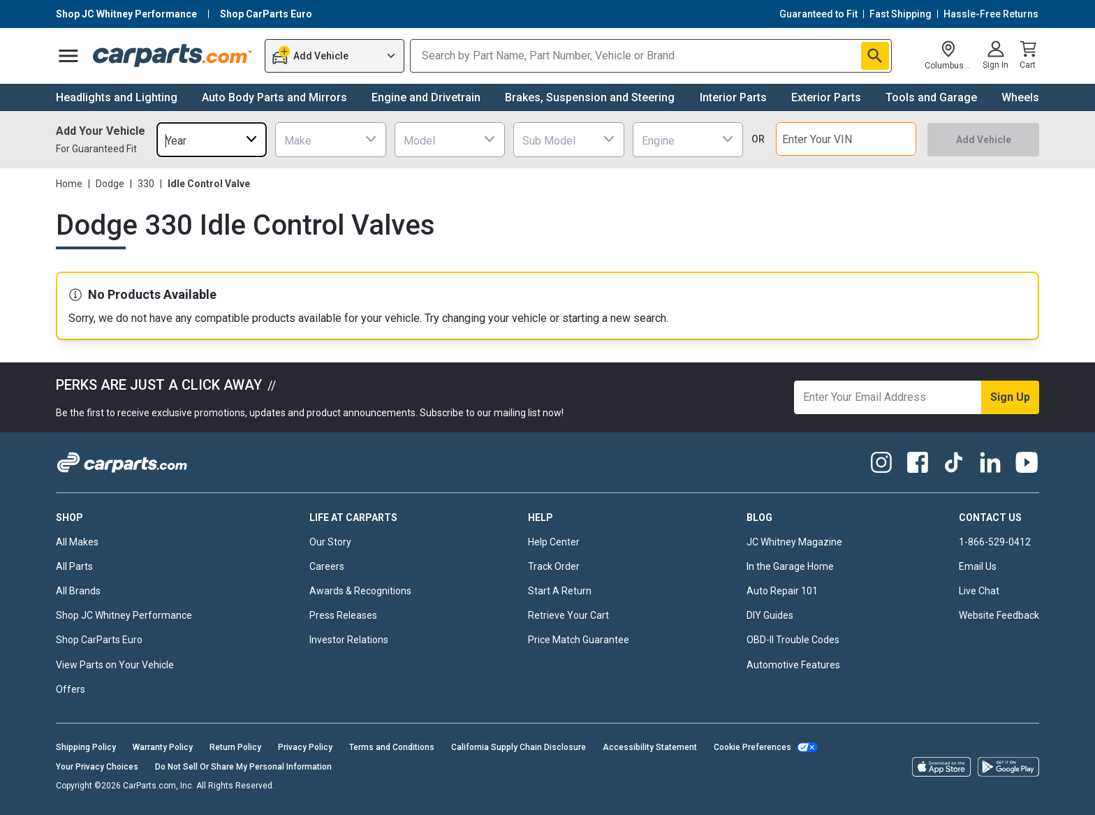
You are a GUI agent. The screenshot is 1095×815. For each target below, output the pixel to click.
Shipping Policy (86, 747)
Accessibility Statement (650, 747)
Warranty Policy (163, 747)
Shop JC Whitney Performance (124, 615)
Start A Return (559, 590)
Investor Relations (348, 639)
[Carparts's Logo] (172, 56)
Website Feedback (999, 615)
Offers (70, 689)
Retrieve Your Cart (568, 615)
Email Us (978, 566)
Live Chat (979, 590)
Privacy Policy (305, 747)
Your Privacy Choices (97, 767)
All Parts (74, 566)
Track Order (554, 566)
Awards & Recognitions (360, 590)
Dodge (110, 183)
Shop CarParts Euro (99, 639)
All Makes (77, 542)
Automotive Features (793, 664)
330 (146, 183)
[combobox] (211, 139)
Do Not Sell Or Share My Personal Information (243, 767)
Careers (326, 566)
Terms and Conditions (391, 747)
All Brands (78, 590)
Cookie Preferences (752, 747)
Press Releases (343, 615)
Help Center (554, 542)
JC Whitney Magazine (794, 542)
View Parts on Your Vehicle (115, 664)
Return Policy (235, 747)
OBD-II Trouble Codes (793, 639)
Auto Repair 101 (782, 590)
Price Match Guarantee (578, 639)
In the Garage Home (790, 566)
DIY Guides (770, 615)
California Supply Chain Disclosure (518, 747)
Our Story (330, 542)
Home (69, 183)
